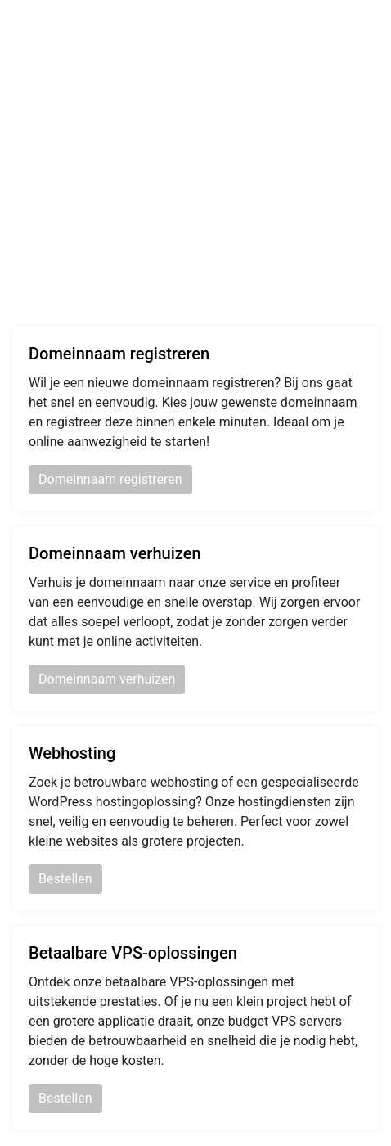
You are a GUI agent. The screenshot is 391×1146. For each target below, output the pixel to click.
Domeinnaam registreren (110, 479)
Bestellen (65, 879)
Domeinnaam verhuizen (106, 679)
